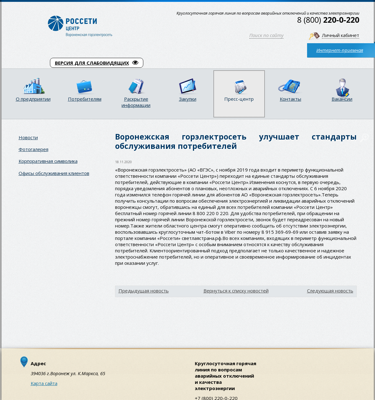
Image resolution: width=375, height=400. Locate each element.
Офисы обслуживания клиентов (54, 173)
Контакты (290, 99)
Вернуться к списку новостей (236, 290)
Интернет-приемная (339, 50)
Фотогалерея (33, 149)
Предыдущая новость (143, 290)
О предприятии (33, 99)
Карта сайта (44, 383)
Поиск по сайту (266, 35)
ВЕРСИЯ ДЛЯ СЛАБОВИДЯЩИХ (96, 63)
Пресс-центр (239, 99)
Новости (28, 137)
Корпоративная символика (48, 161)
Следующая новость (330, 290)
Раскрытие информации (136, 102)
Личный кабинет (340, 35)
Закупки (187, 99)
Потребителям (84, 99)
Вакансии (342, 99)
